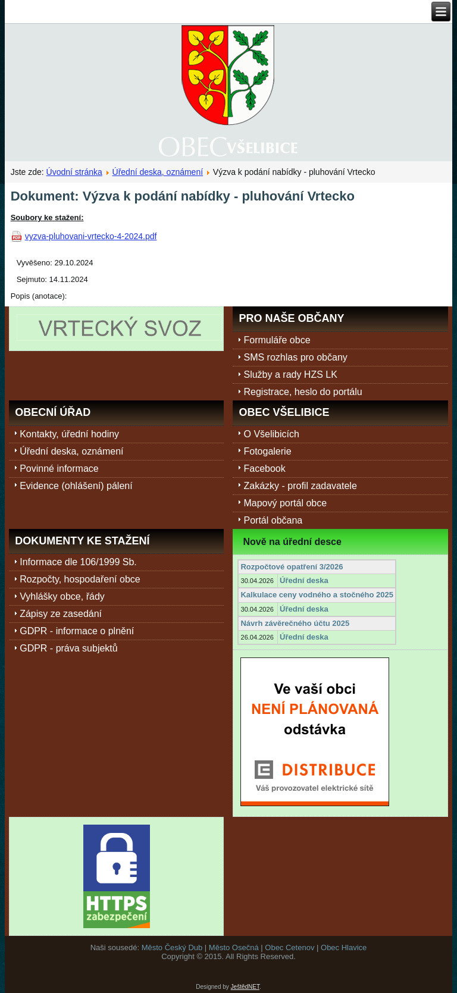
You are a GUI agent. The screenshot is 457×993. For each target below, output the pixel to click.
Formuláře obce (276, 340)
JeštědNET (245, 986)
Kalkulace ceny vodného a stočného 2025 (316, 594)
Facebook (264, 468)
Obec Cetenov (289, 947)
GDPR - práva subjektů (69, 648)
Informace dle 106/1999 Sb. (78, 562)
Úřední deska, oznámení (158, 172)
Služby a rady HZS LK (290, 374)
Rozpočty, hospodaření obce (80, 579)
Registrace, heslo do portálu (302, 392)
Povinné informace (59, 468)
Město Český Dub (172, 947)
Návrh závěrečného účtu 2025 (294, 623)
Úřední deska (304, 580)
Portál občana (272, 520)
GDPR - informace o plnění (77, 631)
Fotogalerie (267, 451)
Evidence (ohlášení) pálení (76, 486)
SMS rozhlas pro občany (295, 357)
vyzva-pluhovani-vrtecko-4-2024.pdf (91, 236)
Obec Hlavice (344, 947)
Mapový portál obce (285, 503)
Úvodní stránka (74, 172)
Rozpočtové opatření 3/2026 (291, 566)
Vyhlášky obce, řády (62, 596)
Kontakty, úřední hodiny (69, 434)
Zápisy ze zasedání (61, 614)
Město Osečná (234, 947)
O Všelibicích (271, 434)
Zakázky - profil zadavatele (299, 486)
